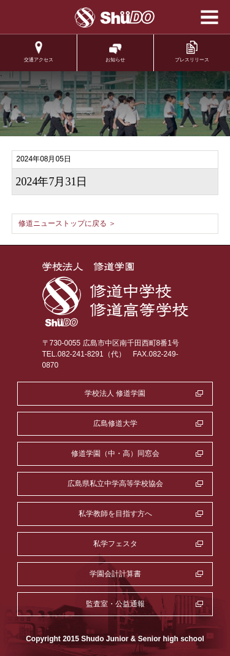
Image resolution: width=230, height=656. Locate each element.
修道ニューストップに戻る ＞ (67, 223)
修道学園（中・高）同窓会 (115, 453)
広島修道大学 (115, 423)
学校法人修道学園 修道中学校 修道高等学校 (115, 17)
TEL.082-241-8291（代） (84, 354)
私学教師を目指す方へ (115, 513)
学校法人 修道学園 (115, 393)
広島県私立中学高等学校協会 (115, 483)
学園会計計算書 (115, 573)
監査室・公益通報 (115, 604)
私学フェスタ (115, 543)
